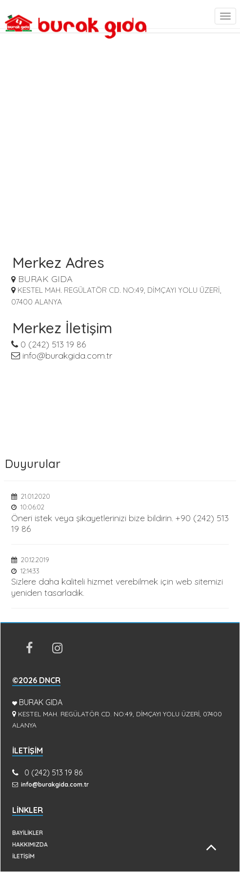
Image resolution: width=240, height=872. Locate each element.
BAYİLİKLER (27, 832)
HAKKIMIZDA (30, 844)
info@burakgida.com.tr (61, 355)
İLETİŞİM (23, 856)
